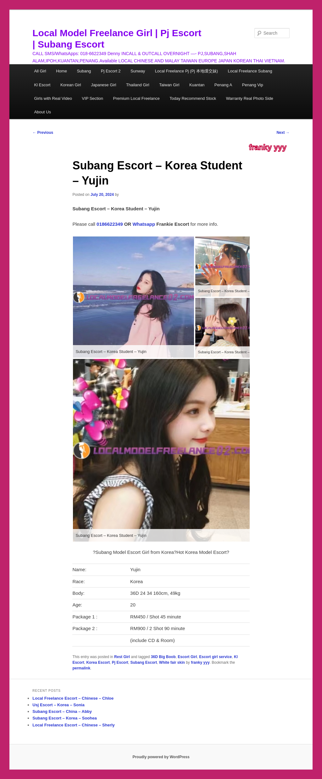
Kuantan (196, 84)
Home (61, 71)
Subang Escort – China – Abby (62, 711)
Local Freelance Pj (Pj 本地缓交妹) (186, 71)
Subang (84, 71)
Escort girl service (215, 657)
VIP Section (92, 98)
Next (282, 132)
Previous (42, 132)
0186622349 (110, 224)
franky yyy (267, 147)
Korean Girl (70, 84)
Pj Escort (120, 662)
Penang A (223, 84)
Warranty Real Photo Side (249, 98)
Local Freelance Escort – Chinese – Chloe (73, 698)
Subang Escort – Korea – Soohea (64, 718)
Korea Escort (98, 662)
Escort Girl (187, 657)
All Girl (40, 71)
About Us (42, 112)
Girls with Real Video (53, 98)
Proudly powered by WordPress (160, 757)
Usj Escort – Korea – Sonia (58, 704)
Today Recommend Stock (192, 98)
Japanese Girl (103, 84)
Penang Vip (252, 84)
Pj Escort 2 (111, 71)
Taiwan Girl (169, 84)
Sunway (137, 71)
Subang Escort (143, 662)
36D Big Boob (163, 657)
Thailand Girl (137, 84)
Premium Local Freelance (136, 98)
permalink (81, 668)
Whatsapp (143, 224)
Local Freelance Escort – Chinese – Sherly (73, 725)
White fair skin (172, 662)
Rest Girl (122, 657)
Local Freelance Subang (250, 71)
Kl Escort (42, 84)
